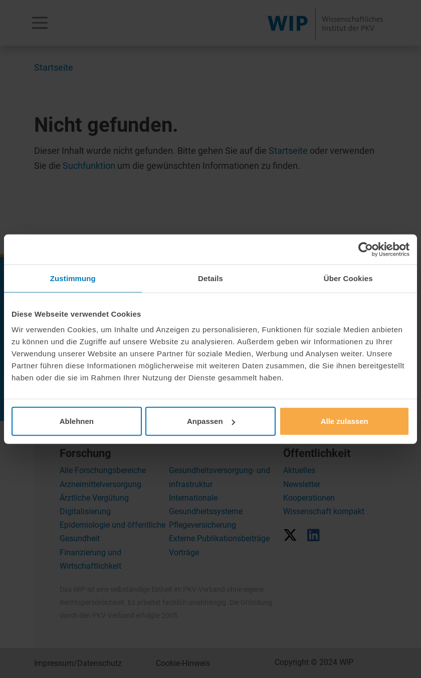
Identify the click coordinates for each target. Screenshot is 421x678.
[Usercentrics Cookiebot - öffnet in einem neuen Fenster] (365, 249)
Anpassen (211, 421)
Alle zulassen (344, 421)
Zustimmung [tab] (73, 278)
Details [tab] (210, 278)
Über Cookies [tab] (348, 278)
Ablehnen (77, 421)
